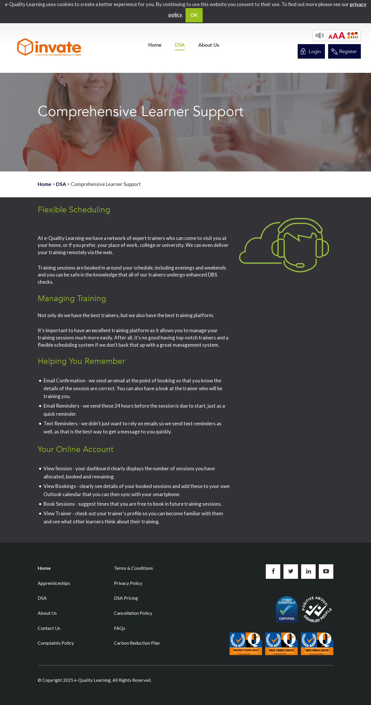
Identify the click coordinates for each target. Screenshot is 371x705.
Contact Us (49, 628)
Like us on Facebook (273, 571)
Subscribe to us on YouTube (326, 571)
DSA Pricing (126, 598)
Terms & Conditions (133, 568)
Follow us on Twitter (290, 571)
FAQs (119, 628)
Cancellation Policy (133, 613)
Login (315, 51)
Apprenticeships (54, 583)
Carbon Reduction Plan (137, 643)
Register (348, 51)
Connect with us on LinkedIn (308, 571)
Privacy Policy (128, 583)
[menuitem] (155, 45)
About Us (208, 45)
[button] (336, 35)
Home (154, 45)
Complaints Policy (56, 643)
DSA (180, 45)
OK (194, 15)
